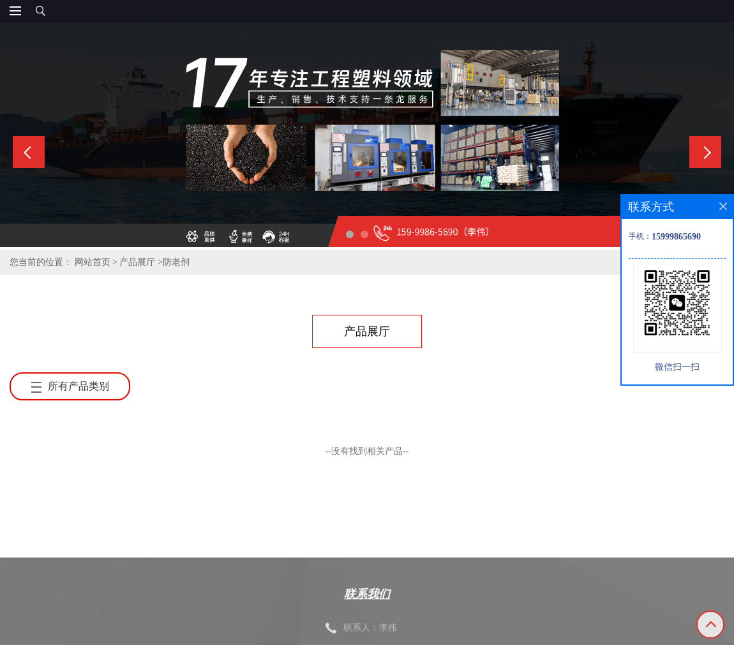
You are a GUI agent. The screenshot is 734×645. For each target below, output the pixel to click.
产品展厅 (137, 262)
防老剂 (176, 262)
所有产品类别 (70, 386)
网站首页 (92, 262)
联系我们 (367, 616)
